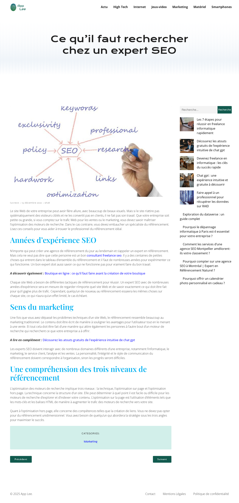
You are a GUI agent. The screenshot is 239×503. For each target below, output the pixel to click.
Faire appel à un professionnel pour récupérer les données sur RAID (202, 178)
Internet (140, 6)
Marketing (180, 6)
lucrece (14, 202)
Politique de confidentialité (211, 493)
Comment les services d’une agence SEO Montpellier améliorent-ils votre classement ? (205, 225)
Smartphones (222, 6)
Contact (150, 493)
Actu (104, 6)
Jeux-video (159, 6)
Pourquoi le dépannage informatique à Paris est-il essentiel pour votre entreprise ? (204, 208)
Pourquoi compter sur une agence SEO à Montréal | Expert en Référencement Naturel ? (205, 242)
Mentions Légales (174, 493)
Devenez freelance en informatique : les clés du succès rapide (202, 148)
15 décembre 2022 (32, 202)
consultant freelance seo (104, 255)
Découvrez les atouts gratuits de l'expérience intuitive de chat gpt (89, 339)
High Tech (120, 6)
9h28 (47, 202)
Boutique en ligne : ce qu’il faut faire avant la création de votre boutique (95, 273)
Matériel (199, 6)
